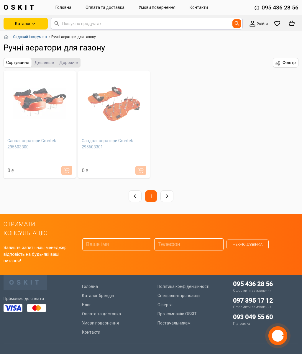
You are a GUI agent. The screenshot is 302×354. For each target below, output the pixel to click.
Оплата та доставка (105, 7)
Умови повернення (157, 7)
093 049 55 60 (253, 317)
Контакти (199, 7)
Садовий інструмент (30, 37)
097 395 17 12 (253, 300)
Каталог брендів (98, 295)
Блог (86, 304)
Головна (63, 7)
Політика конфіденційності (183, 286)
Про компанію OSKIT (177, 314)
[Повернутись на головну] (6, 37)
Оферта (165, 304)
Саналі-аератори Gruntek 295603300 (31, 143)
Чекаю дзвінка (247, 244)
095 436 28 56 (280, 7)
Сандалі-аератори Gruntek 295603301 (107, 143)
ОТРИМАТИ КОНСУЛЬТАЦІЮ (25, 229)
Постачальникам (174, 323)
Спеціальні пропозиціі (178, 295)
